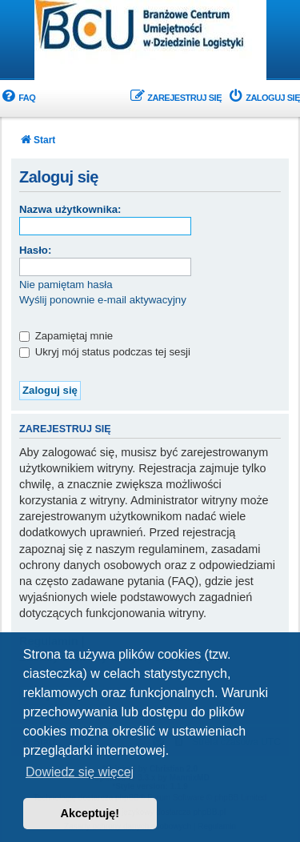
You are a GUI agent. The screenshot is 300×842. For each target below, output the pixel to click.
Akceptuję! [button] (90, 813)
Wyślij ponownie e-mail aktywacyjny (102, 300)
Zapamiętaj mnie (66, 336)
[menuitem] (17, 98)
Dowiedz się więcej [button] (80, 772)
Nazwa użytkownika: (70, 209)
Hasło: (35, 250)
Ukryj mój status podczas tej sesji (104, 352)
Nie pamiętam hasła (66, 285)
